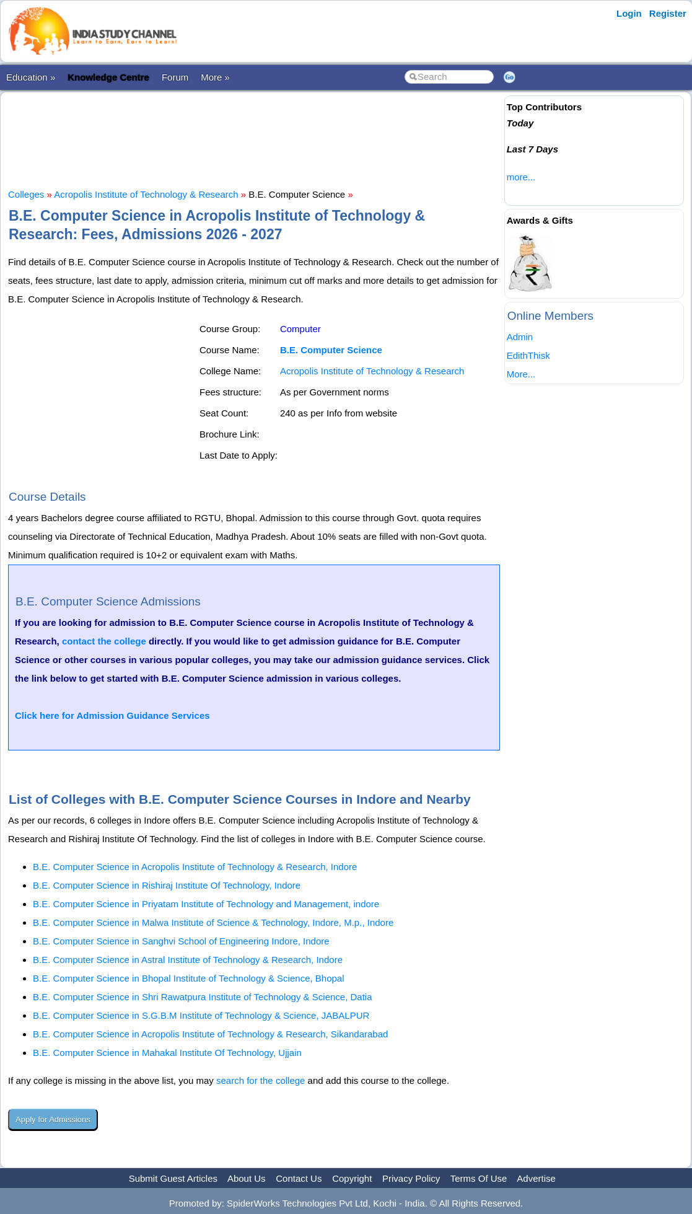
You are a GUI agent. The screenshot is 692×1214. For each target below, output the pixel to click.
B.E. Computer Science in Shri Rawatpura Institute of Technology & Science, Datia (202, 997)
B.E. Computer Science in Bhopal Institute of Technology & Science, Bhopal (188, 978)
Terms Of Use (478, 1178)
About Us (246, 1178)
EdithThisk (528, 355)
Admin (520, 337)
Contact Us (299, 1178)
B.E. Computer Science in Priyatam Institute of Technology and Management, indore (206, 904)
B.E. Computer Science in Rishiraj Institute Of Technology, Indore (166, 885)
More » (215, 77)
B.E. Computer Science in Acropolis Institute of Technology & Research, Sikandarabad (210, 1034)
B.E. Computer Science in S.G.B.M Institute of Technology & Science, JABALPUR (201, 1015)
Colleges (26, 194)
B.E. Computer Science (331, 350)
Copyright (352, 1178)
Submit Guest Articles (173, 1178)
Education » (30, 77)
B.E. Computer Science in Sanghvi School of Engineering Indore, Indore (181, 941)
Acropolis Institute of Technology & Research (146, 194)
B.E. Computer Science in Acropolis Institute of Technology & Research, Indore (195, 866)
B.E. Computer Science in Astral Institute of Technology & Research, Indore (188, 959)
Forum (175, 77)
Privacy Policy (411, 1178)
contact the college (104, 641)
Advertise (536, 1178)
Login (629, 13)
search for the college (260, 1080)
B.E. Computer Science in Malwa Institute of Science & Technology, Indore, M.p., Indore (213, 922)
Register (667, 13)
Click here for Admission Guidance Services (112, 715)
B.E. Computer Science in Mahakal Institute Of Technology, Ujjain (167, 1052)
